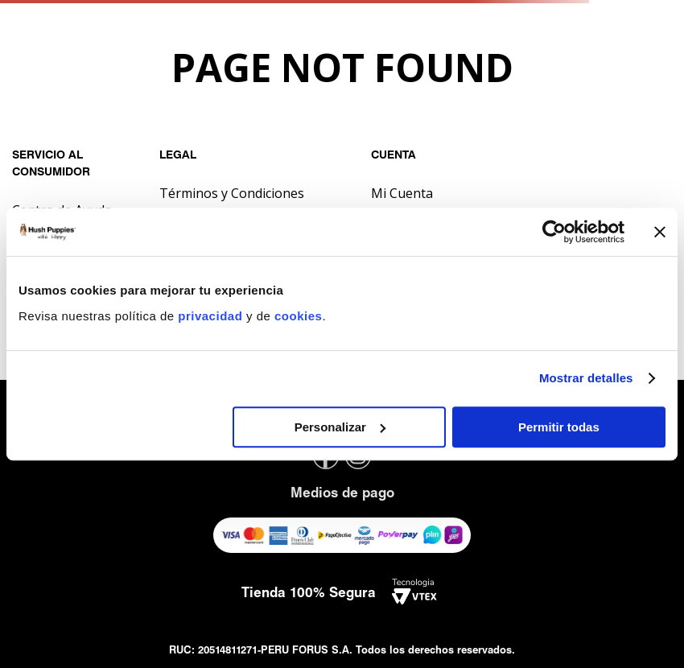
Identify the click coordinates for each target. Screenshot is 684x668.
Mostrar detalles (586, 378)
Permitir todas (559, 427)
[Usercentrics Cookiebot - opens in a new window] (554, 232)
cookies (298, 316)
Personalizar (340, 427)
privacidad (212, 316)
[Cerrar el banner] (659, 231)
